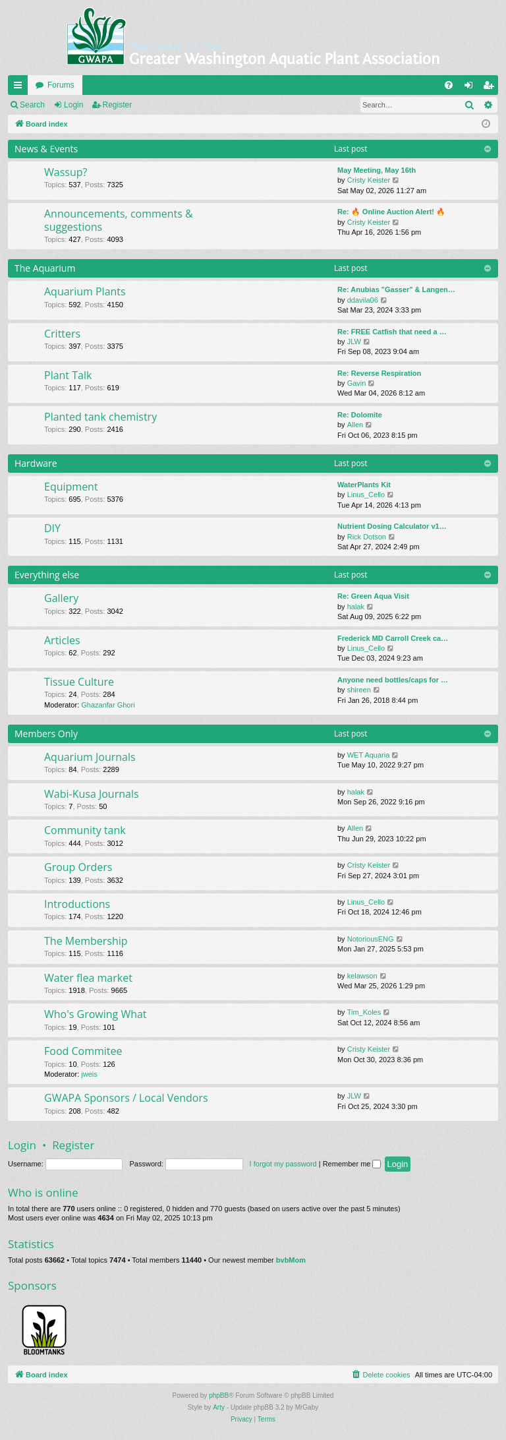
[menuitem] (449, 85)
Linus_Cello (366, 494)
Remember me (352, 1164)
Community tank (85, 830)
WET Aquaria (368, 755)
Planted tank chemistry (100, 416)
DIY (52, 528)
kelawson (362, 976)
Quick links (20, 87)
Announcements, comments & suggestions (118, 219)
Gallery (61, 598)
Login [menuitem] (471, 87)
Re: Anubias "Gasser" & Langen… (396, 289)
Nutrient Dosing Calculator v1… (392, 526)
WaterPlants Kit (364, 485)
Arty (219, 1407)
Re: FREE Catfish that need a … (392, 332)
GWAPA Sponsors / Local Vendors (126, 1098)
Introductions (77, 904)
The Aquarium (44, 268)
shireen (359, 690)
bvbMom (291, 1260)
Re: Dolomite (359, 415)
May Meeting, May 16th (376, 170)
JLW (354, 341)
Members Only (46, 733)
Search (32, 104)
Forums (60, 85)
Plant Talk (68, 375)
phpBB (219, 1395)
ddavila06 (362, 300)
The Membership (86, 941)
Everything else (46, 574)
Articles (62, 640)
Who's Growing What (95, 1014)
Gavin (356, 383)
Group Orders (78, 867)
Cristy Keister (368, 180)
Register (117, 104)
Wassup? (65, 172)
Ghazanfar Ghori (107, 705)
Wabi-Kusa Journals (91, 794)
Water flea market (88, 978)
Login (73, 104)
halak (355, 607)
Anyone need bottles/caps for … (392, 680)
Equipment (71, 486)
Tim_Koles (364, 1012)
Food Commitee (83, 1051)
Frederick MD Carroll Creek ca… (392, 638)
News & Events (46, 148)
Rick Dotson (366, 537)
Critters (62, 333)
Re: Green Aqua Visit (373, 596)
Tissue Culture (79, 682)
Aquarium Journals (90, 757)
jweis (89, 1074)
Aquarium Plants (85, 291)
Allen (355, 425)
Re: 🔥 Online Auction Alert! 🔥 (391, 212)
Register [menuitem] (491, 87)
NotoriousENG (370, 939)
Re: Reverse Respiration (379, 373)
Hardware (35, 463)
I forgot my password (283, 1164)
